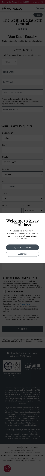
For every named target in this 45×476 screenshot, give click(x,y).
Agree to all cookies (22, 247)
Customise (22, 254)
